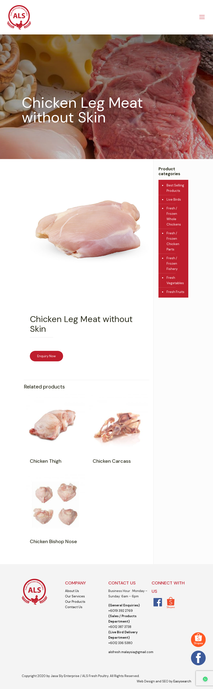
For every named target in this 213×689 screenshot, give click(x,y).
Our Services (75, 596)
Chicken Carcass (112, 461)
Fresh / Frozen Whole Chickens (174, 216)
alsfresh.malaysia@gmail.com (130, 652)
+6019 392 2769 (120, 611)
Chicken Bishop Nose (53, 541)
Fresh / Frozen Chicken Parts (173, 241)
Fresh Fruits (175, 292)
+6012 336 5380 (120, 643)
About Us (72, 591)
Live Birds (174, 199)
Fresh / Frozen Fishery (172, 263)
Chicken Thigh (45, 461)
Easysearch (182, 681)
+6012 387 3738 (119, 627)
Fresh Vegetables (175, 280)
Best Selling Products (175, 188)
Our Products (75, 602)
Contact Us (73, 607)
